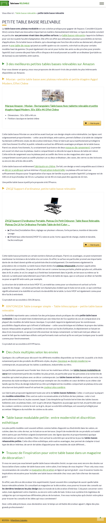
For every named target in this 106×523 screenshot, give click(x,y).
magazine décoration (43, 469)
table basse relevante (73, 35)
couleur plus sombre (54, 387)
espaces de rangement (77, 147)
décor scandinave (14, 170)
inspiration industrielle (53, 170)
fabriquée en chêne (44, 166)
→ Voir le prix (93, 123)
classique (62, 361)
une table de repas (20, 45)
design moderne (79, 361)
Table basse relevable (25, 13)
